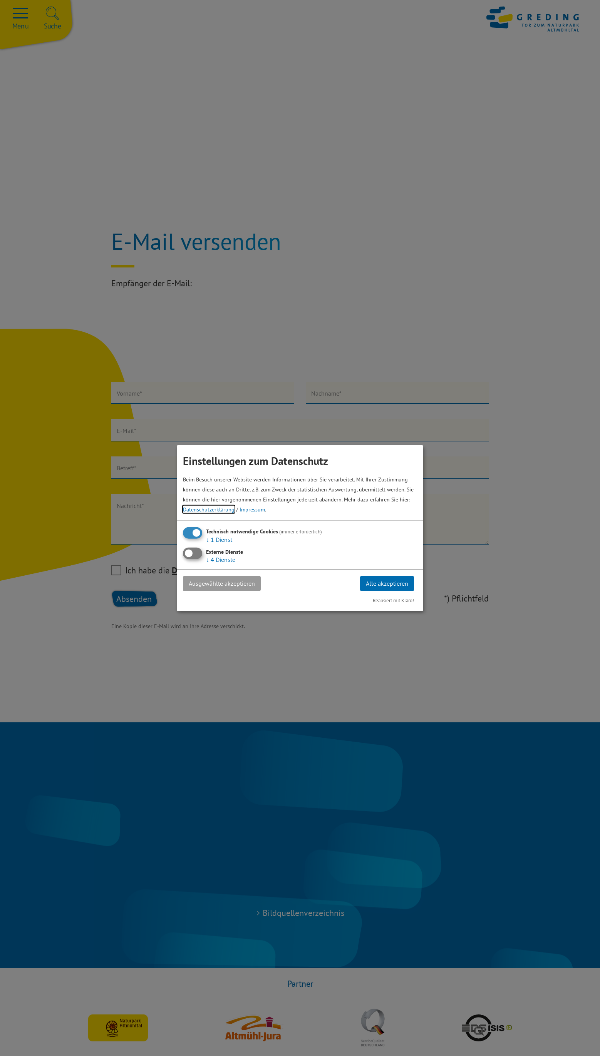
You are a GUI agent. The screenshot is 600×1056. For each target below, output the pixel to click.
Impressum (252, 509)
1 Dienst (219, 539)
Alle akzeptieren (387, 583)
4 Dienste (220, 559)
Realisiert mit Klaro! (393, 600)
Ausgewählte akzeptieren (222, 583)
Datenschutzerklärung (209, 509)
